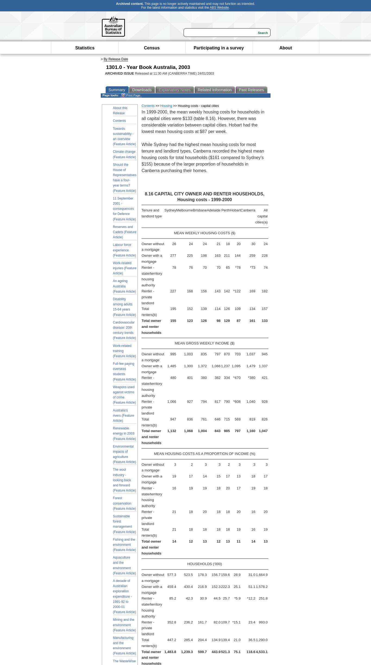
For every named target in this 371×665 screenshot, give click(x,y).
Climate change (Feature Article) (124, 154)
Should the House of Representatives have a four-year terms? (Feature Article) (125, 178)
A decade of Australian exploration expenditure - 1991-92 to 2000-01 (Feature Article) (124, 596)
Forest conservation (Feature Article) (124, 503)
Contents (119, 121)
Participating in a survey (219, 48)
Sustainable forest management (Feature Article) (124, 524)
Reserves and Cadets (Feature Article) (125, 232)
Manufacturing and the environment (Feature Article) (124, 646)
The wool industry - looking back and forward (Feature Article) (124, 480)
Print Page (130, 95)
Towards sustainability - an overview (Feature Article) (124, 136)
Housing (166, 106)
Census (152, 48)
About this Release (120, 110)
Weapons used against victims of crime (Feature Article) (124, 395)
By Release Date (116, 59)
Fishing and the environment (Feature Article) (124, 545)
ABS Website (219, 8)
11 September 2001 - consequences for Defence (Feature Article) (124, 209)
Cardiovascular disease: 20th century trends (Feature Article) (124, 330)
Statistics (85, 48)
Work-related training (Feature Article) (124, 351)
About (285, 48)
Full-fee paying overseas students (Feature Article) (124, 371)
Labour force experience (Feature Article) (124, 250)
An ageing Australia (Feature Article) (124, 286)
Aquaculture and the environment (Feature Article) (124, 565)
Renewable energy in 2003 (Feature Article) (124, 433)
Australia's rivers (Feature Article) (123, 415)
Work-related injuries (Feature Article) (125, 268)
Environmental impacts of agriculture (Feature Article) (124, 454)
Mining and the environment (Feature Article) (124, 625)
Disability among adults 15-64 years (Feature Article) (124, 307)
